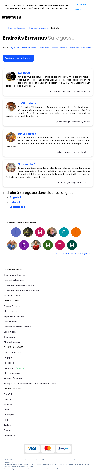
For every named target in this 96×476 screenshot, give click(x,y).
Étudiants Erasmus (13, 295)
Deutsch (8, 430)
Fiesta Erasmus (59, 47)
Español (8, 394)
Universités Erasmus (14, 280)
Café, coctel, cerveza (80, 47)
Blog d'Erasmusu (12, 373)
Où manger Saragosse (70, 121)
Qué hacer (44, 47)
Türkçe (7, 425)
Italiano (7, 409)
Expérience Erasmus (14, 316)
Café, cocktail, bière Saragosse (66, 91)
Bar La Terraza (27, 133)
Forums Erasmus (12, 306)
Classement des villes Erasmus (19, 285)
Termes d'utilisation (13, 378)
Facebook (9, 362)
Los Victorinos (27, 103)
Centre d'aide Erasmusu (15, 352)
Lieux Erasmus (11, 321)
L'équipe (8, 357)
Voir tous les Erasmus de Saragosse (73, 253)
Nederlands (9, 435)
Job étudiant (10, 331)
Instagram (9, 368)
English (7, 399)
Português (9, 414)
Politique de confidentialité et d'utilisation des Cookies (30, 383)
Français (8, 404)
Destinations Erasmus (14, 275)
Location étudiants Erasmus (17, 326)
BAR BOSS (24, 73)
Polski (7, 419)
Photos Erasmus (12, 342)
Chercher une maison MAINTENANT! (80, 6)
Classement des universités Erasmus (22, 290)
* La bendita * (26, 164)
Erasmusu (11, 17)
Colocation (9, 337)
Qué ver (15, 47)
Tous (5, 47)
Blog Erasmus (10, 311)
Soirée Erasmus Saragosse (68, 152)
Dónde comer (29, 47)
